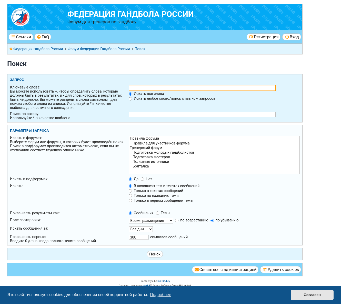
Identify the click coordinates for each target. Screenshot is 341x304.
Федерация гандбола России (130, 14)
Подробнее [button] (160, 294)
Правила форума (214, 138)
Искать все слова (146, 94)
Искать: (16, 186)
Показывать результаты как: (35, 213)
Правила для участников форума (214, 143)
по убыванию (224, 220)
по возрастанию (191, 220)
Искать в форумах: (26, 138)
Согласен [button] (312, 295)
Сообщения (141, 213)
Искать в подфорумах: (29, 179)
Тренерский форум (214, 148)
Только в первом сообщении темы (161, 200)
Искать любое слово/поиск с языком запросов (172, 98)
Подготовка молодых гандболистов (214, 152)
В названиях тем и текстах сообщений (164, 186)
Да (133, 179)
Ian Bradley (163, 281)
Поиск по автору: (24, 114)
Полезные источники (214, 162)
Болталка (214, 166)
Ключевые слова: (25, 87)
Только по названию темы (154, 196)
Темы (163, 213)
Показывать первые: (28, 237)
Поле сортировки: (25, 220)
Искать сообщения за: (29, 228)
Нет (146, 179)
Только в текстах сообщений (156, 191)
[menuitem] (42, 36)
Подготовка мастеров (214, 157)
